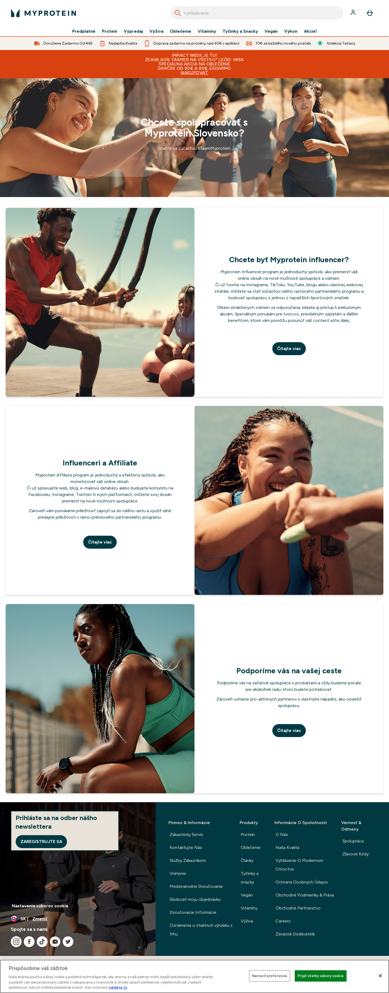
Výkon (290, 31)
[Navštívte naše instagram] (16, 941)
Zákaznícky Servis (186, 834)
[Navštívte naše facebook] (29, 941)
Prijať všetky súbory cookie (321, 976)
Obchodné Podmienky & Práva (305, 895)
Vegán (271, 31)
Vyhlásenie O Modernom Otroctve (299, 865)
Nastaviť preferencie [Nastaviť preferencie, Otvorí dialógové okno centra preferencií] (269, 976)
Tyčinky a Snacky (240, 31)
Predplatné (83, 31)
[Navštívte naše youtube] (55, 941)
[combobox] (257, 12)
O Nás (282, 834)
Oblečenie (180, 31)
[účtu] (354, 13)
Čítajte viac (289, 348)
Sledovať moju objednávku (195, 899)
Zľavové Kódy (355, 854)
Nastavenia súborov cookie (40, 905)
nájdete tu (118, 987)
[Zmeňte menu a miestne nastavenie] (78, 919)
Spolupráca (353, 841)
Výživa (156, 31)
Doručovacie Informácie (193, 912)
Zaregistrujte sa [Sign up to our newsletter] (41, 841)
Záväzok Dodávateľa (295, 934)
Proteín (109, 31)
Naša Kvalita (287, 847)
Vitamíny (207, 31)
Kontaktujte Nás (186, 847)
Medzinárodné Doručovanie (196, 886)
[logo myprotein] (43, 13)
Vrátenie (178, 873)
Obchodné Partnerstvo (298, 908)
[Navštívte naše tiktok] (42, 941)
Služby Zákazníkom (188, 860)
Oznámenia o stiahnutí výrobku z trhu (201, 930)
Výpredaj (133, 31)
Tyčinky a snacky (250, 878)
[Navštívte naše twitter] (68, 941)
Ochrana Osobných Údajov (302, 882)
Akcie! (310, 31)
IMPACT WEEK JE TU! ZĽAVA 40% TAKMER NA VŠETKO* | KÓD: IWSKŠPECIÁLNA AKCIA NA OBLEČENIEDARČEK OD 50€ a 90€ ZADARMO (194, 64)
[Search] (178, 12)
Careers (283, 921)
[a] (194, 137)
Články (247, 860)
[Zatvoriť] (380, 976)
